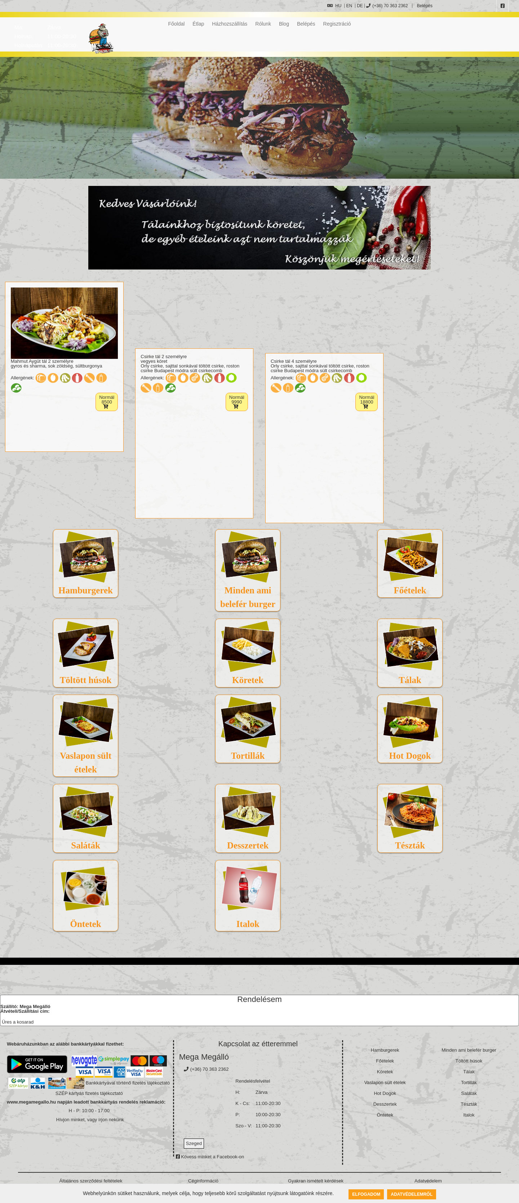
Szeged (194, 1143)
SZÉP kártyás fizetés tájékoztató (89, 1093)
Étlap (198, 24)
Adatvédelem (428, 1181)
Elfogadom (366, 1194)
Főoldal (176, 24)
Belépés (424, 5)
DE (360, 5)
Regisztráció (337, 24)
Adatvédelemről (411, 1194)
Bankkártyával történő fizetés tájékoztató (128, 1083)
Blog (284, 24)
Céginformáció (203, 1181)
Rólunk (263, 24)
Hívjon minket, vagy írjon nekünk (90, 1119)
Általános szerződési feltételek (91, 1181)
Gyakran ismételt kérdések (315, 1181)
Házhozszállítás (229, 24)
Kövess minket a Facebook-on (210, 1156)
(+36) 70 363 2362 (387, 5)
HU (334, 5)
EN (349, 5)
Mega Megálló (204, 1056)
